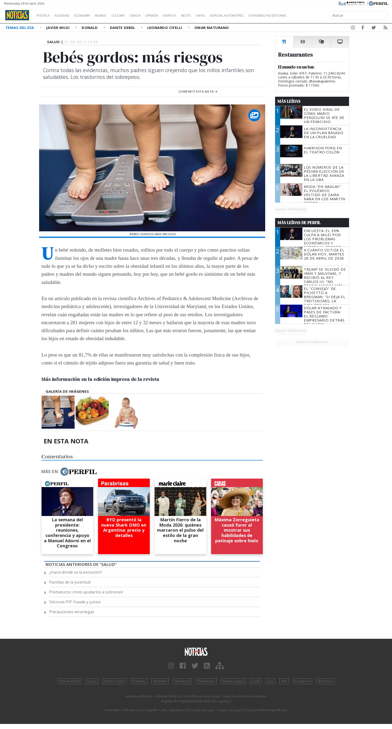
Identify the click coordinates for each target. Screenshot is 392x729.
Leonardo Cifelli (165, 27)
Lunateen (302, 681)
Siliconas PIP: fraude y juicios (75, 602)
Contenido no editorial (309, 15)
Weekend (182, 681)
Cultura (132, 15)
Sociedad (67, 15)
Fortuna (139, 681)
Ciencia (152, 15)
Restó (211, 15)
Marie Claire (114, 681)
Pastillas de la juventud (69, 582)
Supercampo (233, 681)
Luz (270, 681)
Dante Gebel (123, 27)
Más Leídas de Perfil (299, 223)
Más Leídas (289, 101)
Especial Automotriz (259, 15)
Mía (284, 681)
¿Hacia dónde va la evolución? (75, 572)
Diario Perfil (69, 681)
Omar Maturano (211, 27)
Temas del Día (20, 27)
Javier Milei (58, 27)
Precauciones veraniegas (71, 611)
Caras (92, 681)
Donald (90, 27)
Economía (90, 15)
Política (45, 15)
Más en (69, 472)
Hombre (160, 681)
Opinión (171, 15)
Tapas (227, 15)
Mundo (112, 15)
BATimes (325, 681)
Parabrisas (206, 681)
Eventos (192, 15)
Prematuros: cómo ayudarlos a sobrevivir (86, 592)
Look (255, 681)
